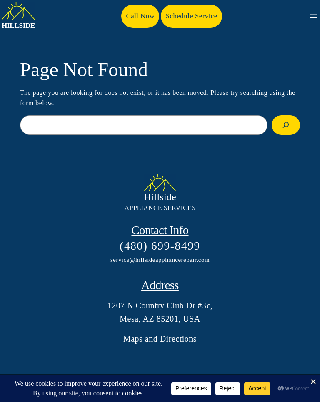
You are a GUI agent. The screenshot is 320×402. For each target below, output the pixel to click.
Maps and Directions (160, 338)
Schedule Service (192, 16)
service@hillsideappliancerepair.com (160, 259)
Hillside (18, 26)
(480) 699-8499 (160, 246)
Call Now (140, 16)
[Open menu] (313, 16)
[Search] (286, 125)
